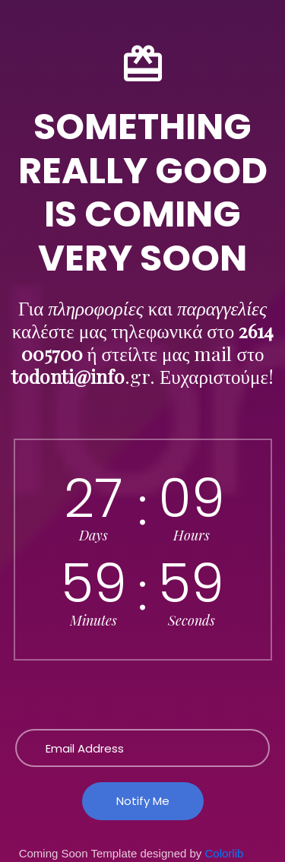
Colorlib (224, 853)
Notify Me (142, 801)
